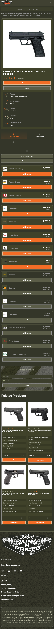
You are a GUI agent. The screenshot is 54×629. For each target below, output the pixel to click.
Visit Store (27, 174)
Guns (11, 14)
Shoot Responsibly (8, 599)
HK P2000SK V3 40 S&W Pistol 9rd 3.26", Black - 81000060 (39, 431)
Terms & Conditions (8, 588)
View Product (14, 460)
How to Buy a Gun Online (10, 592)
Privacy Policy (6, 584)
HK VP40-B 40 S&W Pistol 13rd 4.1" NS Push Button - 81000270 (13, 494)
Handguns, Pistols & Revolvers (25, 14)
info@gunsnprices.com (15, 565)
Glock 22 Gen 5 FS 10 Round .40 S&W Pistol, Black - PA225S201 (38, 494)
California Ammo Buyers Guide (12, 596)
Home (4, 14)
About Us (4, 581)
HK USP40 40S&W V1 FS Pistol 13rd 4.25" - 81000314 (21, 16)
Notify (27, 385)
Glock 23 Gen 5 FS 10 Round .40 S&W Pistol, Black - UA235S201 (13, 431)
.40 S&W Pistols (44, 14)
